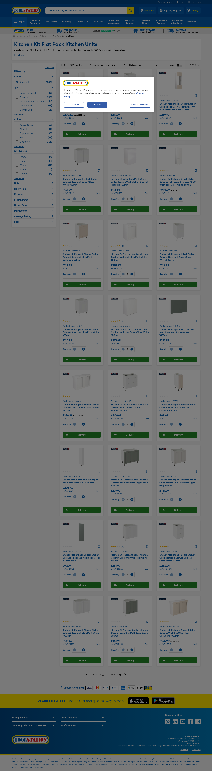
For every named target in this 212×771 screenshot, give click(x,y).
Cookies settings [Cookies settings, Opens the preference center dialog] (139, 104)
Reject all (74, 104)
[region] (107, 94)
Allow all (97, 104)
